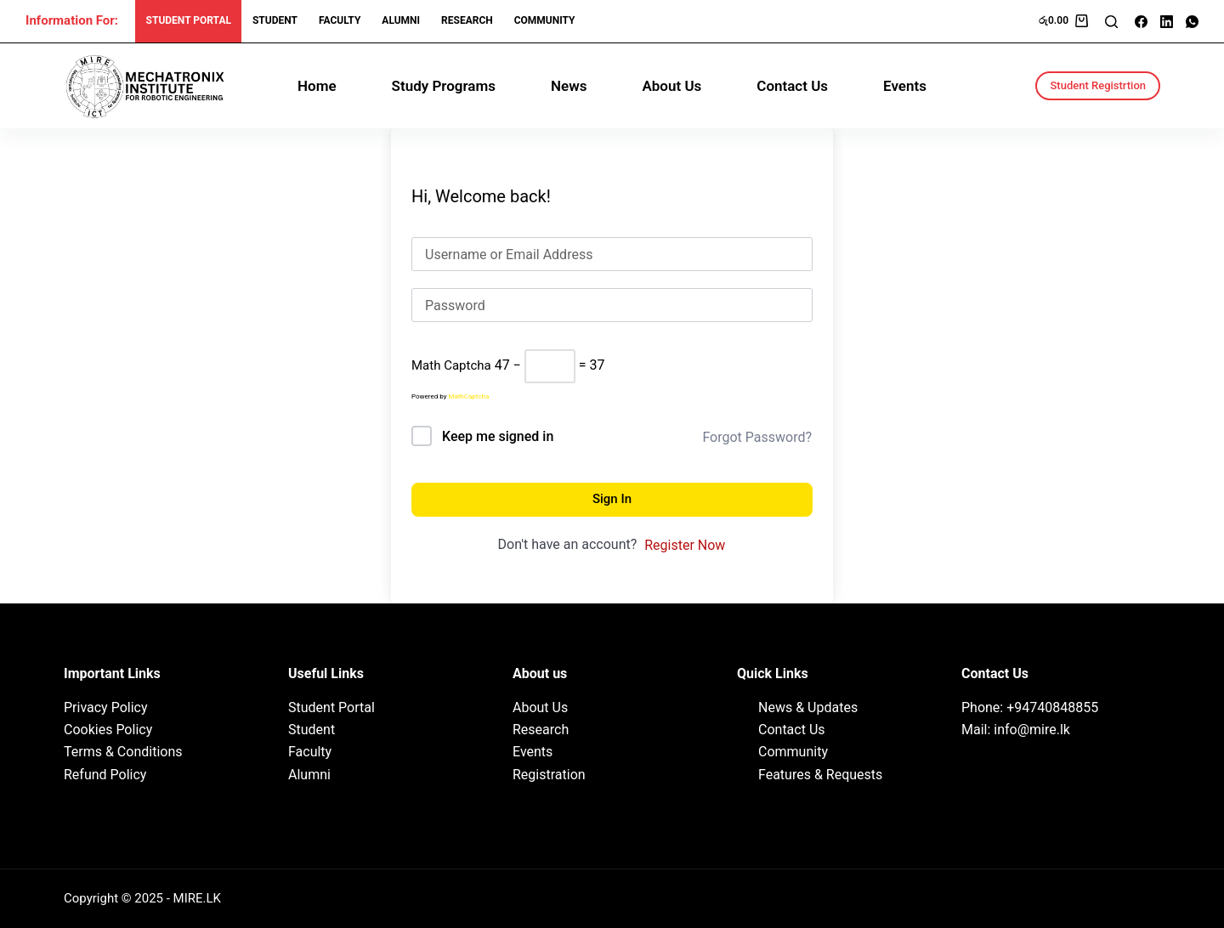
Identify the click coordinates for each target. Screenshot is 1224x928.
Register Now (684, 545)
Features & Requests (820, 775)
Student (275, 20)
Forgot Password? (757, 437)
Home (317, 85)
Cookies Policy (108, 729)
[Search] (1111, 21)
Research (541, 729)
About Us (671, 85)
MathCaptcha (468, 396)
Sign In (612, 498)
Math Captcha (451, 365)
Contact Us (792, 85)
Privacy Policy (106, 707)
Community (544, 20)
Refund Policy (105, 775)
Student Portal (188, 20)
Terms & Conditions (123, 752)
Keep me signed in (497, 436)
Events (904, 85)
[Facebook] (1141, 21)
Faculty (339, 20)
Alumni (401, 20)
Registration (549, 775)
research (467, 20)
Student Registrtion (1098, 85)
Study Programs (444, 85)
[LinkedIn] (1166, 21)
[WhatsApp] (1192, 21)
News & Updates (808, 707)
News (568, 85)
